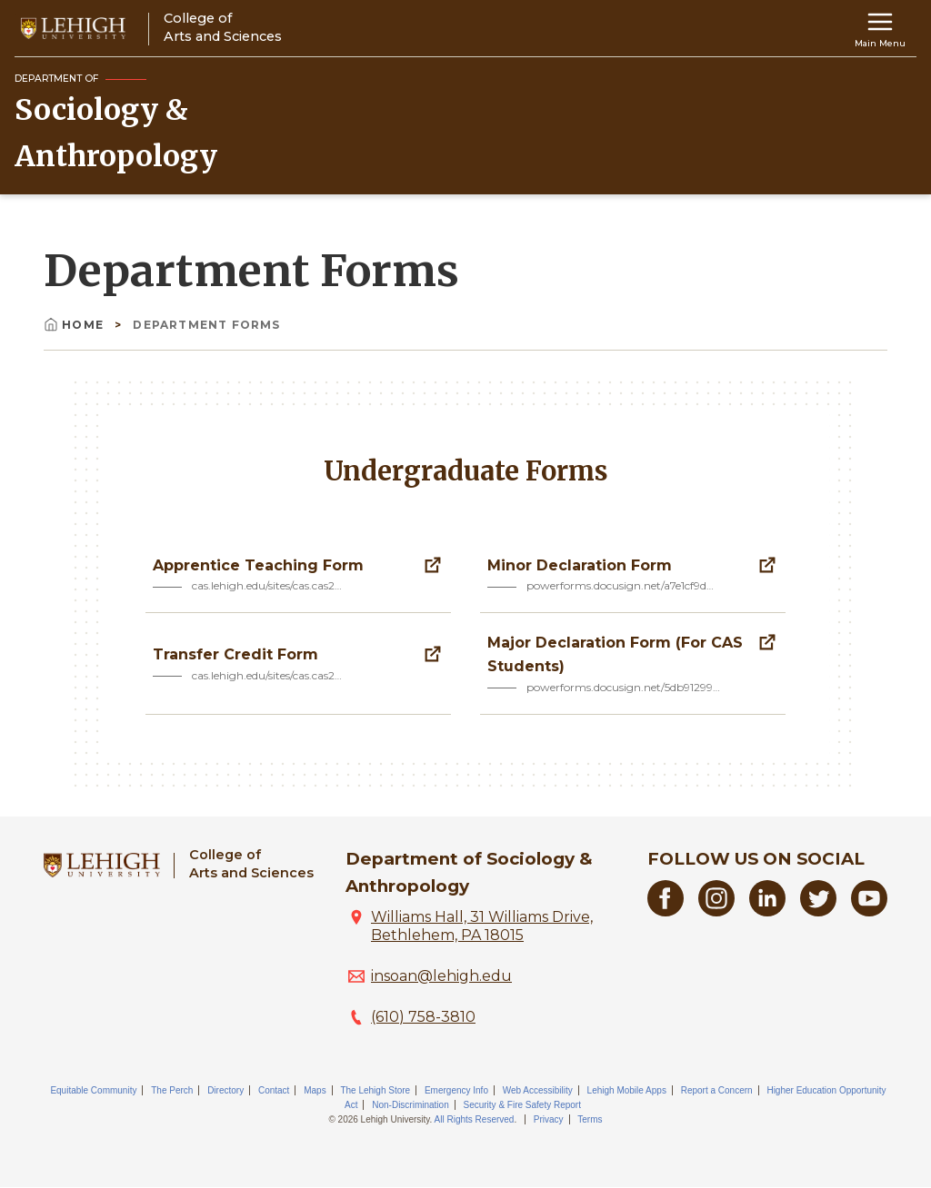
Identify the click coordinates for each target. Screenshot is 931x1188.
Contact (273, 1090)
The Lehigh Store (375, 1090)
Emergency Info (456, 1090)
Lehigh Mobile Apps (626, 1090)
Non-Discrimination (410, 1105)
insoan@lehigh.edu (441, 976)
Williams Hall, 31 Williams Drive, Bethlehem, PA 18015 (482, 926)
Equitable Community (93, 1090)
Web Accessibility (538, 1090)
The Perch (172, 1090)
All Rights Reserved (475, 1119)
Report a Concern (717, 1090)
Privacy (549, 1119)
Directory (225, 1090)
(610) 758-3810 (423, 1016)
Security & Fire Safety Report (522, 1105)
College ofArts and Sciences (251, 863)
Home (75, 325)
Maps (314, 1090)
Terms (589, 1119)
